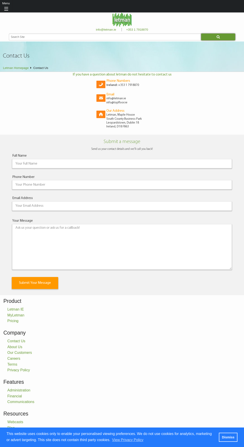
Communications (20, 402)
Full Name (19, 156)
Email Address (22, 198)
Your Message (22, 221)
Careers (13, 358)
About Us (14, 347)
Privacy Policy (18, 370)
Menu (6, 3)
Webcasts (15, 422)
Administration (18, 390)
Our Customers (19, 353)
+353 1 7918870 (137, 29)
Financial (14, 396)
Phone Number (23, 177)
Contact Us (16, 341)
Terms (12, 364)
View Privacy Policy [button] (127, 440)
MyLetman (15, 315)
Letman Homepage (16, 68)
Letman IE (15, 309)
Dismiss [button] (228, 437)
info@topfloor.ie (116, 102)
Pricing (13, 321)
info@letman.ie (106, 29)
